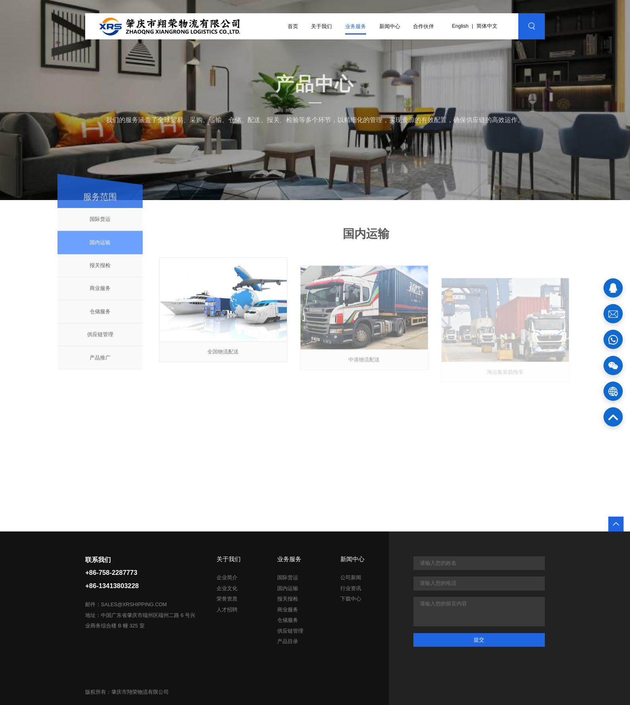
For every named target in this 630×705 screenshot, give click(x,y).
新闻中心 (389, 26)
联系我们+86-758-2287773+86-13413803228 (112, 572)
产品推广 (100, 362)
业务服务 (355, 26)
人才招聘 (227, 610)
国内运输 (100, 247)
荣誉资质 (227, 599)
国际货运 (100, 224)
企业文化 (227, 588)
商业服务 (100, 293)
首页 (293, 26)
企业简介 (227, 577)
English (460, 26)
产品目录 (287, 641)
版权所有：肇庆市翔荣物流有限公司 (127, 692)
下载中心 (350, 599)
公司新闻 (350, 577)
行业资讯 (350, 588)
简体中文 (487, 26)
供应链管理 (100, 339)
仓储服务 (100, 316)
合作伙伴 (423, 26)
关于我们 (321, 26)
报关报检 (100, 270)
